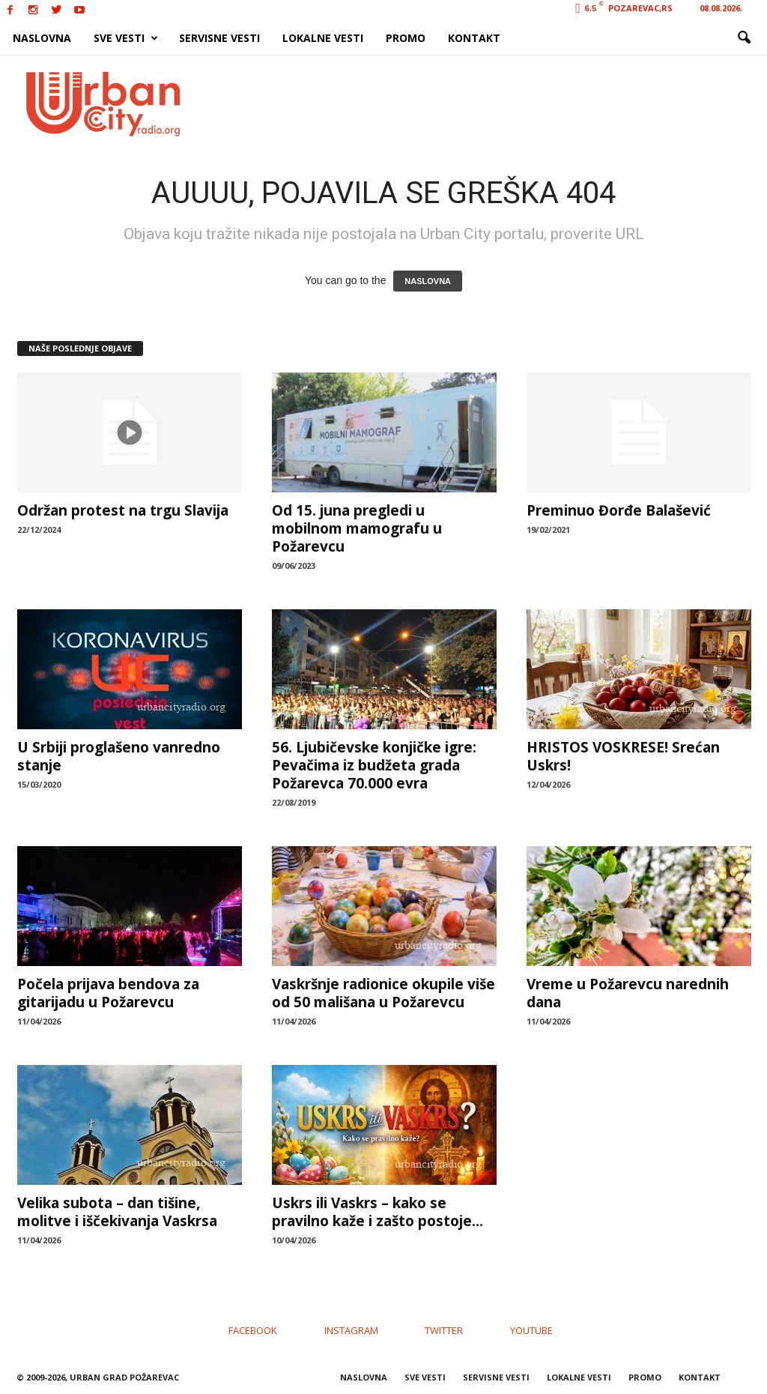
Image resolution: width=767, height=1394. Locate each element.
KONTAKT (474, 38)
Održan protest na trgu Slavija (122, 510)
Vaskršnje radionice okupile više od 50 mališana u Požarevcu (383, 993)
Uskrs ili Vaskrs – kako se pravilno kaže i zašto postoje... (377, 1212)
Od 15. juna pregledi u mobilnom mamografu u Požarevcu (357, 528)
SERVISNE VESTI (219, 38)
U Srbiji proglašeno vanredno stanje (118, 756)
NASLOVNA (42, 38)
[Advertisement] (493, 103)
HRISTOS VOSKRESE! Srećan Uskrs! (623, 756)
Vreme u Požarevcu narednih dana (628, 993)
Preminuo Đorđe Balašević (619, 510)
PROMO (405, 38)
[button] (743, 38)
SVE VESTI (126, 38)
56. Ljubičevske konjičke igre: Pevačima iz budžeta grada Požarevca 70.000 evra (374, 765)
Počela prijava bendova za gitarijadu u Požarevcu (108, 993)
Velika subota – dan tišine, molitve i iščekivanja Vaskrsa (117, 1212)
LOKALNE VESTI (322, 38)
